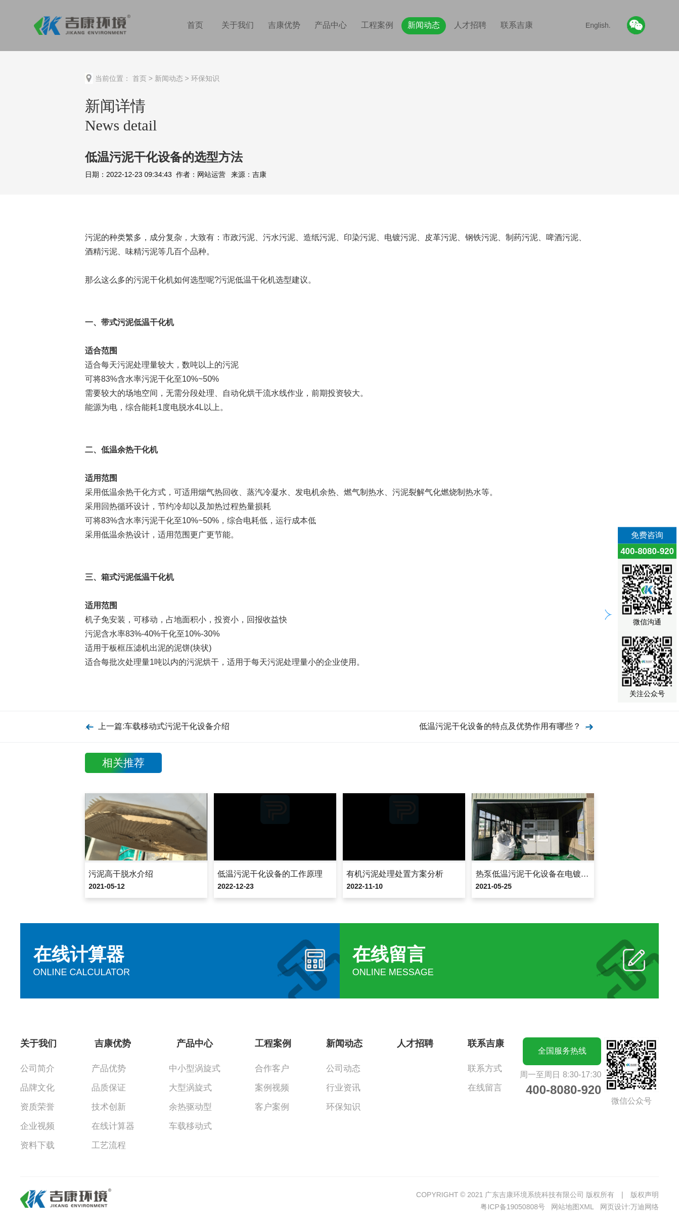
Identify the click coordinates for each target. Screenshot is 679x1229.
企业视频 (37, 1126)
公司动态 (343, 1068)
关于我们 (237, 25)
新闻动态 (424, 25)
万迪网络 (644, 1207)
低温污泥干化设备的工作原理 (270, 874)
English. (598, 25)
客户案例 (272, 1107)
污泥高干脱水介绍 (120, 874)
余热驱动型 (190, 1107)
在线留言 (485, 1088)
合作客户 (272, 1068)
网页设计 (614, 1207)
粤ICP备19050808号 (512, 1207)
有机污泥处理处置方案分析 (394, 874)
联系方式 (485, 1068)
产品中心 (330, 25)
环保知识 (205, 78)
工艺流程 (109, 1145)
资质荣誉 (37, 1107)
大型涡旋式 (190, 1088)
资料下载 (37, 1145)
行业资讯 (343, 1088)
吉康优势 (284, 25)
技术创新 (109, 1107)
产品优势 (109, 1068)
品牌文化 (37, 1088)
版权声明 (644, 1195)
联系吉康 (517, 25)
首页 (195, 25)
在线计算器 (113, 1126)
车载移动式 (190, 1126)
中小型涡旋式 (194, 1068)
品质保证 (109, 1088)
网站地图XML (572, 1207)
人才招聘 (470, 25)
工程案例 (377, 25)
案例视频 (272, 1088)
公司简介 (37, 1068)
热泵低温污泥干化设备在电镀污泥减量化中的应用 (565, 874)
